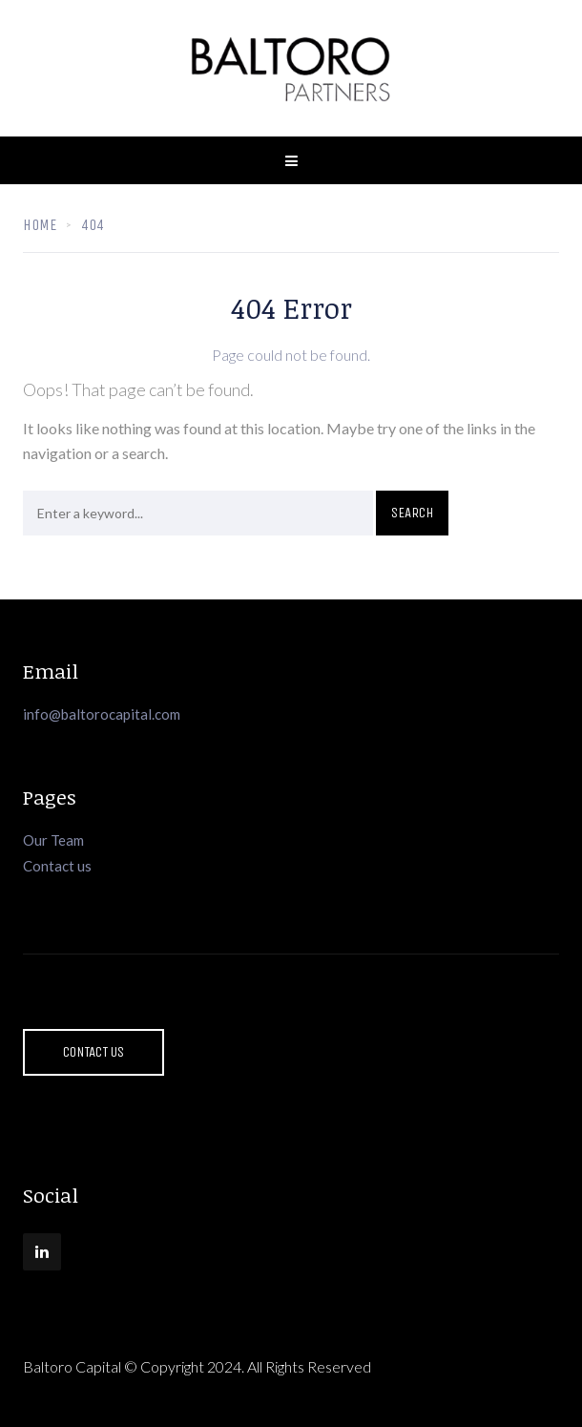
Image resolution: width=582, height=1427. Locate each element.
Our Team (53, 840)
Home (39, 225)
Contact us (57, 865)
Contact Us (93, 1051)
